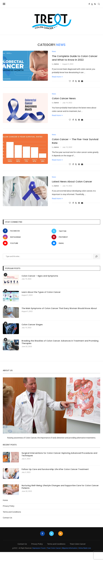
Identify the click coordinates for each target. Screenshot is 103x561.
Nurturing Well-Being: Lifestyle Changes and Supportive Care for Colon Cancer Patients (60, 487)
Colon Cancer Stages (32, 324)
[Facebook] (89, 4)
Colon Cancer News (64, 98)
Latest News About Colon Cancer (72, 181)
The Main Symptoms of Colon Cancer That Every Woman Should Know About (59, 308)
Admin (56, 64)
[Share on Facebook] (73, 81)
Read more (57, 77)
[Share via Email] (82, 81)
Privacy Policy (8, 506)
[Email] (75, 243)
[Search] (99, 4)
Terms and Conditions (12, 512)
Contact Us (7, 518)
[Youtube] (26, 243)
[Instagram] (26, 237)
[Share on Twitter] (76, 81)
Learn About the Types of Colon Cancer (41, 292)
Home (5, 500)
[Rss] (95, 4)
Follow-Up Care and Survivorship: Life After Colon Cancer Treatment (55, 469)
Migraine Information (69, 548)
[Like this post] (70, 81)
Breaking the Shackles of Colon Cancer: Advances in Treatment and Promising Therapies (60, 342)
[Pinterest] (75, 237)
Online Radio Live (84, 548)
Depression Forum (39, 548)
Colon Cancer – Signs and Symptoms (40, 276)
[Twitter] (92, 4)
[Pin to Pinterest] (79, 81)
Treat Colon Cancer (78, 544)
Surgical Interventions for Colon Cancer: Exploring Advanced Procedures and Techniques (59, 454)
